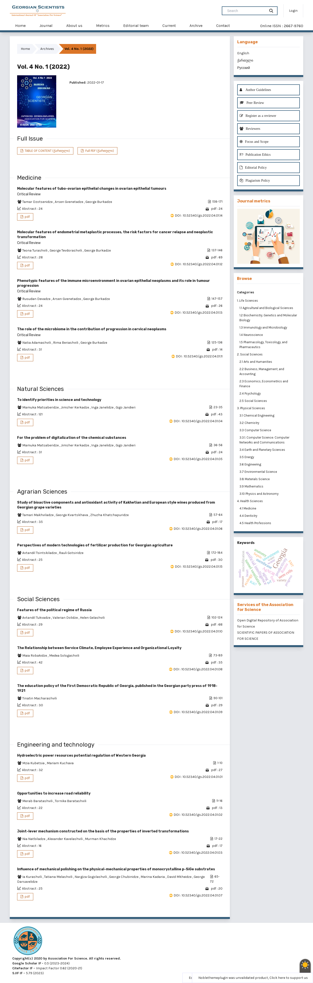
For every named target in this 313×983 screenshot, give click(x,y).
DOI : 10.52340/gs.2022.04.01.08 (198, 669)
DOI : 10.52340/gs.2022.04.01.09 (198, 712)
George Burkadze (98, 202)
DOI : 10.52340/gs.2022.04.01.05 (198, 459)
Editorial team (136, 25)
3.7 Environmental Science (258, 472)
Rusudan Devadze (36, 299)
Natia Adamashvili (37, 343)
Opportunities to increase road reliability (53, 793)
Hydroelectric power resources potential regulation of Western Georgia (81, 755)
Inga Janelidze (102, 407)
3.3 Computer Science (255, 430)
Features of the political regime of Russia (54, 610)
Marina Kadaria (153, 877)
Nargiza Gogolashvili (91, 877)
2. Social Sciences (250, 354)
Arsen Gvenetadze (69, 202)
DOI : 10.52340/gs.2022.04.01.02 (198, 815)
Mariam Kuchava (60, 763)
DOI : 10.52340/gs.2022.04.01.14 (199, 215)
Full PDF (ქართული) (99, 151)
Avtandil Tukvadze (36, 618)
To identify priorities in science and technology (59, 400)
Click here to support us (288, 978)
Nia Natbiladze (34, 839)
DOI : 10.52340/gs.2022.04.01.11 (199, 356)
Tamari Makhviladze (38, 515)
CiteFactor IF (22, 968)
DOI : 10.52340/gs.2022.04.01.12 (199, 264)
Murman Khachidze (100, 839)
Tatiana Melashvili (58, 877)
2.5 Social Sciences (253, 401)
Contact (223, 25)
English (243, 53)
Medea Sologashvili (64, 655)
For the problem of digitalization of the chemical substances (71, 438)
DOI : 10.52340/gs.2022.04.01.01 (199, 777)
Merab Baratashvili (37, 801)
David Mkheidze (179, 877)
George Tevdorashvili (66, 250)
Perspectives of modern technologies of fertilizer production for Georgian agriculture (95, 545)
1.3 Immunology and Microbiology (263, 327)
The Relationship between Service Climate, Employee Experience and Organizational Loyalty (99, 648)
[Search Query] (245, 11)
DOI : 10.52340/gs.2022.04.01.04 (198, 421)
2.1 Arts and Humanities (256, 362)
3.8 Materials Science (254, 479)
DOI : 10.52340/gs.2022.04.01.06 (198, 529)
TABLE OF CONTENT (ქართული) (47, 151)
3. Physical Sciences (251, 408)
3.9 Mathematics (251, 486)
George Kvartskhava (72, 515)
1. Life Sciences (247, 300)
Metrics (103, 25)
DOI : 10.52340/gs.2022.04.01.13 (199, 312)
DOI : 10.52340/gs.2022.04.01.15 (199, 566)
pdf (27, 217)
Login (293, 11)
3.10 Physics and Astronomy (259, 494)
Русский (243, 68)
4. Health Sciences (250, 501)
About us (74, 25)
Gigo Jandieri (125, 407)
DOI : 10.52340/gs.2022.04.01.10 (199, 631)
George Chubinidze (124, 877)
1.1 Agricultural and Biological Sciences (266, 308)
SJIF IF (17, 973)
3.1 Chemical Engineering (257, 415)
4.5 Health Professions (255, 523)
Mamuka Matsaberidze (40, 407)
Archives (47, 49)
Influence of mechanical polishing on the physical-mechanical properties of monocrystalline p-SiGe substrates (116, 869)
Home (20, 25)
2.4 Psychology (250, 393)
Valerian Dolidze (65, 618)
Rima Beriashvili (66, 343)
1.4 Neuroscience (251, 335)
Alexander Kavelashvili (65, 839)
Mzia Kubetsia (33, 763)
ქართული (245, 60)
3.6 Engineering (250, 464)
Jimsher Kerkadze (75, 407)
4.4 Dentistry (248, 516)
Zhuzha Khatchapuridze (109, 515)
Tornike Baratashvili (70, 801)
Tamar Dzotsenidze (37, 202)
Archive (196, 25)
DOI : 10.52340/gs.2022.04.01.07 (198, 895)
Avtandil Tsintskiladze (39, 553)
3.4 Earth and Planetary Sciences (262, 450)
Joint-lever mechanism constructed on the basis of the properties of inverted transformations (103, 831)
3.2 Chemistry (249, 423)
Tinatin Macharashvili (39, 698)
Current (169, 25)
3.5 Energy (247, 457)
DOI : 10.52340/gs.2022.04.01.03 (198, 852)
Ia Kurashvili (32, 877)
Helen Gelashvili (92, 618)
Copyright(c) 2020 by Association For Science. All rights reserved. (66, 958)
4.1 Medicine (248, 508)
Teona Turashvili (35, 250)
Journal (46, 25)
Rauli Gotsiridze (71, 553)
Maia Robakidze (35, 655)
